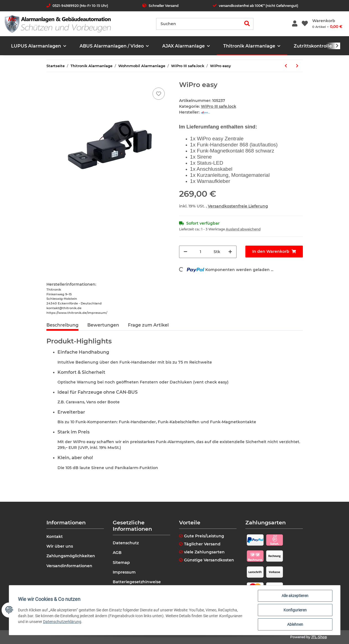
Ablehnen (295, 624)
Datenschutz (126, 542)
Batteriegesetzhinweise (137, 581)
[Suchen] (198, 24)
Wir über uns (59, 546)
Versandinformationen (69, 565)
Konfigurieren (295, 610)
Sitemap (121, 562)
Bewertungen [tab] (103, 325)
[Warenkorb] (327, 23)
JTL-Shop (319, 637)
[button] (295, 24)
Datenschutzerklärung (62, 621)
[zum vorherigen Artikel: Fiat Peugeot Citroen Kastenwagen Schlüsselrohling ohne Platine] (286, 66)
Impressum (124, 572)
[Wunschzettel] (305, 24)
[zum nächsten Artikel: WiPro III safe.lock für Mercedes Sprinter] (297, 66)
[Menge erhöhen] (230, 252)
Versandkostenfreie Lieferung (238, 206)
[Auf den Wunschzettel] (159, 94)
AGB (117, 552)
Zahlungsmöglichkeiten (70, 555)
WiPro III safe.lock (218, 106)
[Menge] (200, 252)
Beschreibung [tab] (62, 325)
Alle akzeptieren (295, 595)
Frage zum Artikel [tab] (148, 325)
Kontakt (54, 536)
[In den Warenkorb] (274, 251)
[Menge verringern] (185, 252)
